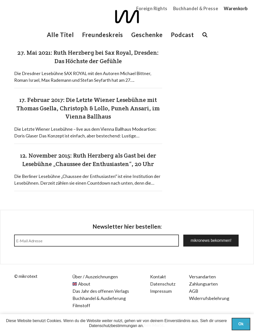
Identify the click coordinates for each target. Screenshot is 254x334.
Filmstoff (81, 305)
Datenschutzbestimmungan (113, 326)
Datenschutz (162, 284)
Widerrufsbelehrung (209, 298)
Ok (241, 324)
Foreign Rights (151, 8)
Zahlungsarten (203, 284)
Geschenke (146, 34)
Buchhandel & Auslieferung (99, 298)
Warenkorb (236, 8)
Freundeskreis (102, 34)
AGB (193, 291)
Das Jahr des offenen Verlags (100, 291)
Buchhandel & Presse (195, 8)
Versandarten (202, 276)
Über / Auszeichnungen (95, 276)
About (84, 284)
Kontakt (158, 276)
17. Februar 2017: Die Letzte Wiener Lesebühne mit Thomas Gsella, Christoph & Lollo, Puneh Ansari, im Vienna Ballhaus (88, 108)
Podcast (182, 34)
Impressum (161, 291)
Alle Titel (60, 34)
